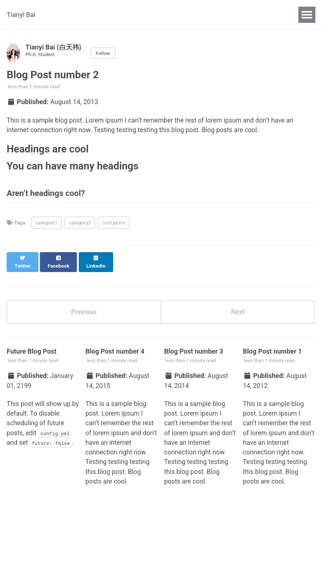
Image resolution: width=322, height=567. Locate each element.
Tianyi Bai (21, 15)
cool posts (113, 225)
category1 (46, 225)
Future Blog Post (32, 347)
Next (238, 308)
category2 (80, 225)
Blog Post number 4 (115, 347)
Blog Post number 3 (193, 347)
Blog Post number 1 (272, 347)
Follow (103, 53)
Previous (84, 308)
